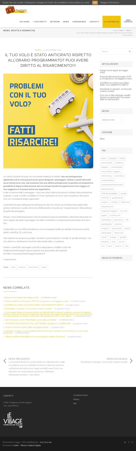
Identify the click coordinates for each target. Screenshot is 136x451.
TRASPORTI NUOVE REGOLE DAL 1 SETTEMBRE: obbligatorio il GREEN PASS (38, 324)
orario (13, 267)
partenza (21, 267)
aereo (103, 158)
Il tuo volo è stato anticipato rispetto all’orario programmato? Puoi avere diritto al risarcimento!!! (48, 60)
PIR (127, 220)
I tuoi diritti (40, 22)
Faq (74, 403)
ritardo (44, 267)
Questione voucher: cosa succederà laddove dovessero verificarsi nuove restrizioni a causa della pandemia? (45, 332)
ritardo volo (118, 233)
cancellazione (116, 167)
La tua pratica (111, 22)
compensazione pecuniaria (112, 185)
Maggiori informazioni (109, 2)
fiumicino (105, 198)
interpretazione (107, 207)
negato (104, 215)
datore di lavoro (107, 189)
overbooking (106, 220)
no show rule (115, 215)
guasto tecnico (117, 198)
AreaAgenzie (128, 21)
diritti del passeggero (109, 193)
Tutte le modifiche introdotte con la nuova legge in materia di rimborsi (35, 337)
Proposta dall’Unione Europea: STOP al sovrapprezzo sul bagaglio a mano (37, 301)
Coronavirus (79, 22)
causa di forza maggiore (110, 171)
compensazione (107, 180)
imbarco (104, 202)
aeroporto (112, 158)
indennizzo (125, 202)
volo (126, 246)
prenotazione (106, 224)
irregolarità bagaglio (109, 211)
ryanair (104, 237)
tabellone (105, 242)
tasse (114, 242)
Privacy (76, 399)
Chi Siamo (24, 22)
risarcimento (33, 267)
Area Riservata (46, 442)
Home (121, 30)
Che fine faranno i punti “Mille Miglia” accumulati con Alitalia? (31, 320)
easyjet (123, 193)
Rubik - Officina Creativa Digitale (27, 445)
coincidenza (119, 176)
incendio (114, 202)
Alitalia (122, 158)
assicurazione (106, 163)
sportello (123, 237)
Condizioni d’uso (80, 395)
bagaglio (104, 167)
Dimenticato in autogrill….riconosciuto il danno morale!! (28, 309)
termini (122, 242)
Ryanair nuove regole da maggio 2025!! (22, 297)
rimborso (105, 228)
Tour (103, 246)
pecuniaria (118, 220)
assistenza (119, 163)
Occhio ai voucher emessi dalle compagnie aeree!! (27, 327)
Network (55, 22)
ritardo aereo (106, 233)
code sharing (106, 176)
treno (110, 246)
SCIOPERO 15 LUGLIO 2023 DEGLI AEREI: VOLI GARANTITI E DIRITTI (34, 305)
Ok (95, 3)
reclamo (118, 224)
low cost (123, 211)
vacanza (118, 246)
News (66, 22)
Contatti (94, 22)
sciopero (113, 237)
